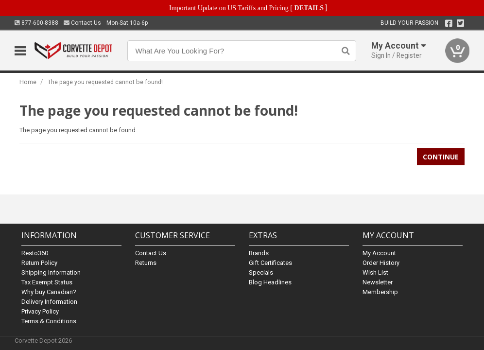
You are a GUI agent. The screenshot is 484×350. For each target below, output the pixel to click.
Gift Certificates (270, 262)
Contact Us (82, 22)
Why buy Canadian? (48, 292)
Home (27, 82)
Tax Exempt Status (46, 282)
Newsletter (378, 282)
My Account (379, 253)
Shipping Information (51, 272)
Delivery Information (49, 301)
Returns (145, 262)
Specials (261, 272)
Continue (441, 156)
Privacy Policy (40, 311)
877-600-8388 (36, 22)
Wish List (375, 272)
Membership (380, 292)
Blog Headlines (270, 282)
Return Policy (39, 262)
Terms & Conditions (48, 321)
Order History (381, 262)
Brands (259, 253)
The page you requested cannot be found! (105, 82)
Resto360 (34, 253)
